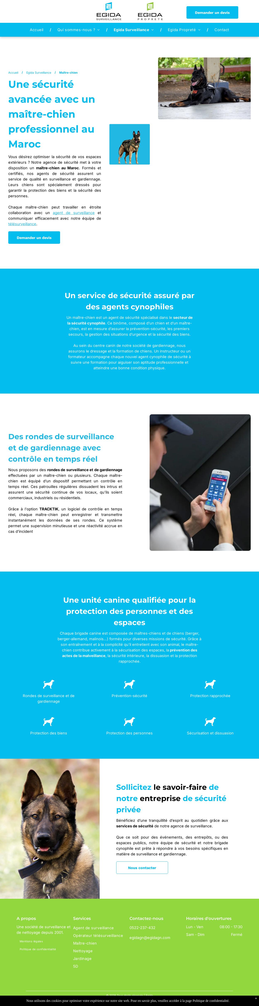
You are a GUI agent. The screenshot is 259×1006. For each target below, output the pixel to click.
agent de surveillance (74, 213)
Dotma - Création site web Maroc (137, 1002)
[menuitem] (37, 30)
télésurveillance (22, 224)
